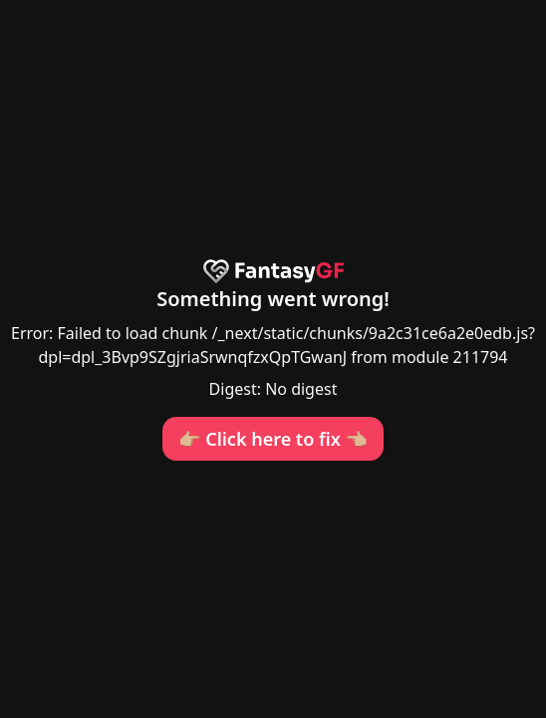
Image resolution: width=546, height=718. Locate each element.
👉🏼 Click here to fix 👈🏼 (273, 439)
